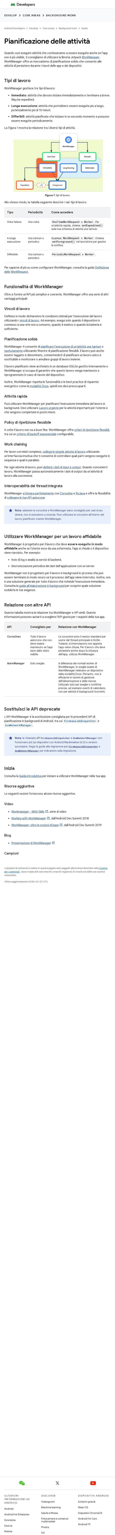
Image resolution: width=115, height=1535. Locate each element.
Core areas (32, 15)
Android (8, 1508)
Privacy (45, 1527)
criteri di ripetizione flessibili (91, 430)
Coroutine (66, 493)
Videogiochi (48, 1501)
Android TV (84, 1524)
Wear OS (83, 1507)
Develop (10, 15)
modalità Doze (39, 386)
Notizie (8, 1531)
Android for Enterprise (16, 1514)
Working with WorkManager (28, 818)
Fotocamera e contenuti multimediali (54, 1520)
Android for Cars (87, 1518)
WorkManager (90, 57)
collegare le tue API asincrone (26, 497)
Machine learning (51, 1507)
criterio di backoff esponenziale (36, 434)
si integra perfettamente (38, 493)
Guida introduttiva (30, 776)
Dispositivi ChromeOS (90, 1513)
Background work (61, 15)
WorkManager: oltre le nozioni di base (35, 825)
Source (8, 1525)
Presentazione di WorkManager (31, 843)
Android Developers (14, 28)
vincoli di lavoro (29, 320)
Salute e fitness (49, 1513)
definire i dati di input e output (62, 467)
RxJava (80, 493)
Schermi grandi (86, 1501)
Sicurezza (10, 1520)
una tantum (94, 346)
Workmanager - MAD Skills (27, 812)
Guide (84, 28)
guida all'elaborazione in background (42, 586)
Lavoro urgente (49, 408)
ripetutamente (13, 351)
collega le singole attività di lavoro (64, 452)
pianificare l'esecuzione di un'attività (63, 346)
